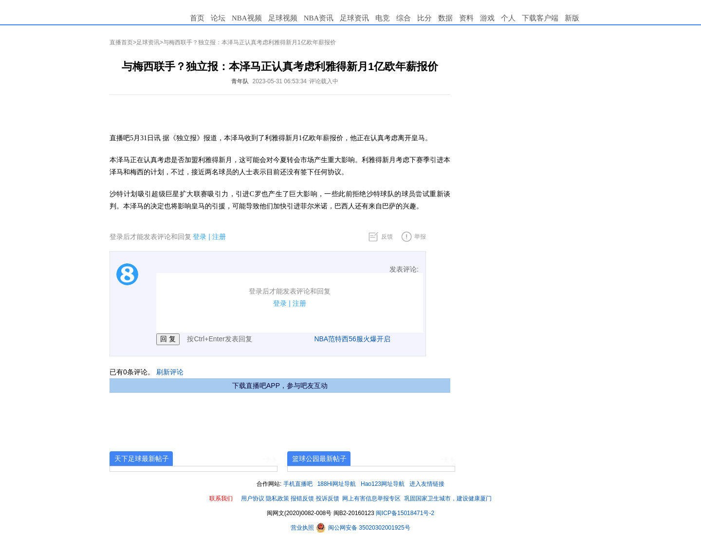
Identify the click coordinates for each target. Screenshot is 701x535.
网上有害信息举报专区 (371, 498)
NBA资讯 (319, 18)
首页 (197, 18)
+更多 (269, 459)
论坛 (218, 18)
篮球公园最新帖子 (319, 458)
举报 (420, 236)
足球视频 (282, 18)
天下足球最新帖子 (141, 458)
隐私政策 (277, 498)
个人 (508, 18)
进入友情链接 (426, 483)
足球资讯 (354, 18)
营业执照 (303, 527)
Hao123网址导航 (383, 483)
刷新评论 (170, 372)
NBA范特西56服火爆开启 (352, 339)
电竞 (382, 18)
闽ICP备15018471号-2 (405, 513)
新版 (572, 18)
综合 (403, 18)
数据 (445, 18)
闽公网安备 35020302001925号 (363, 527)
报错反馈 (302, 498)
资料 (466, 18)
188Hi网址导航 (336, 483)
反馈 (387, 236)
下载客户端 (540, 18)
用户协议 (252, 498)
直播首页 (121, 42)
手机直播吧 (298, 483)
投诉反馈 (327, 498)
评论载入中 (323, 81)
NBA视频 (247, 18)
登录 (199, 236)
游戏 (487, 18)
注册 (219, 236)
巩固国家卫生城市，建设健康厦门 (448, 498)
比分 (424, 18)
